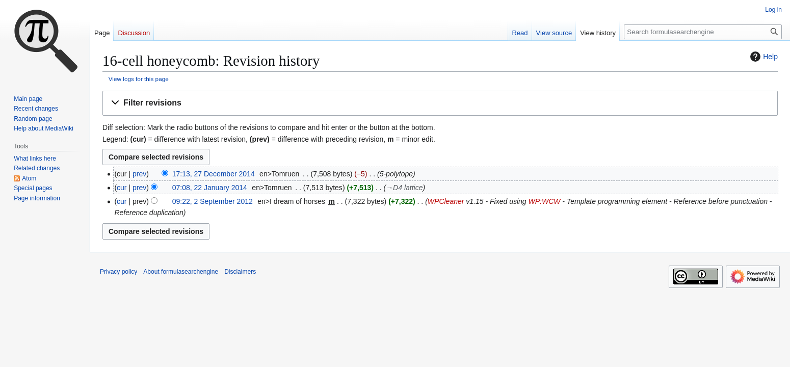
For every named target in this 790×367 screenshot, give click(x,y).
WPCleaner (446, 201)
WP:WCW (544, 201)
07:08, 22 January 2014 (209, 188)
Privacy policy (118, 271)
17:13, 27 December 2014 (213, 174)
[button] (440, 103)
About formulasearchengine (180, 271)
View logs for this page (139, 78)
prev (139, 174)
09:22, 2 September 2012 (212, 201)
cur (121, 188)
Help (763, 56)
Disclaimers (240, 271)
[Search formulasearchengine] (703, 31)
